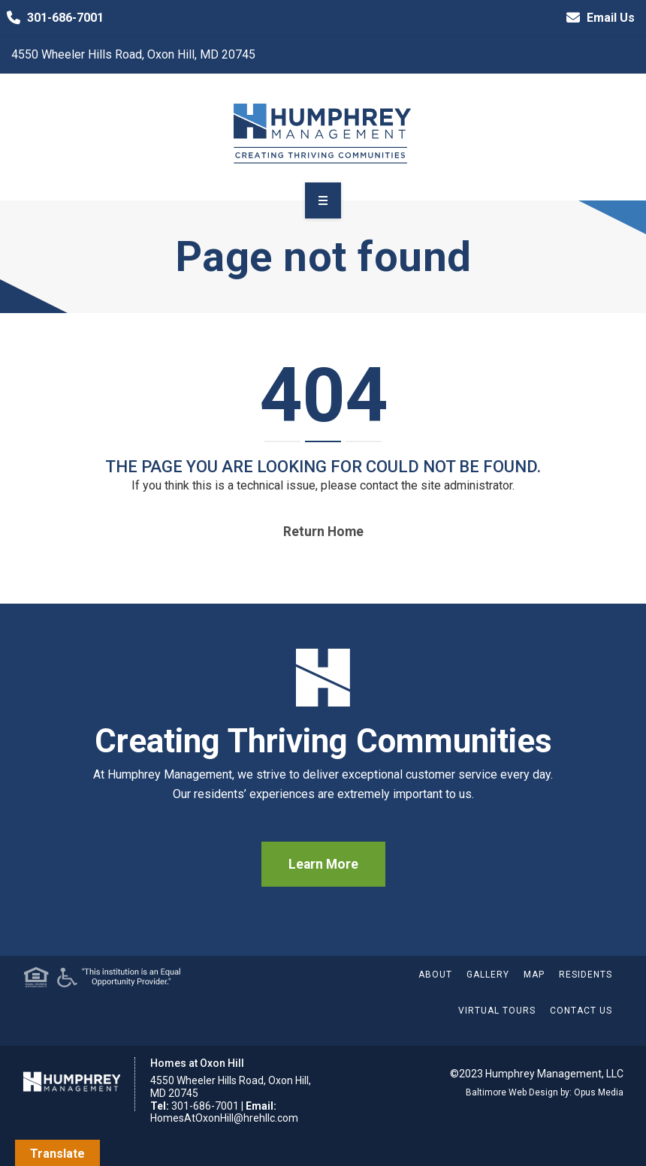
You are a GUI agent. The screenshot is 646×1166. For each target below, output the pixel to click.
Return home (323, 531)
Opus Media (598, 1092)
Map (534, 974)
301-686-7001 (52, 18)
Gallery (487, 974)
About (435, 974)
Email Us (597, 18)
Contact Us (581, 1010)
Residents (585, 974)
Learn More (323, 864)
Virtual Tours (497, 1010)
